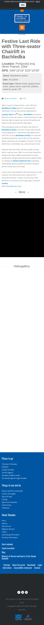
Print (24, 98)
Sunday (5, 114)
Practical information (10, 537)
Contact (37, 567)
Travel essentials (8, 548)
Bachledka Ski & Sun (14, 186)
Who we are (6, 526)
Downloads (31, 564)
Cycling (4, 499)
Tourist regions (7, 472)
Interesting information (10, 535)
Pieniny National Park (21, 161)
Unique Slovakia (8, 470)
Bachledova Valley (9, 108)
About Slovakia (8, 515)
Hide (23, 5)
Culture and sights (9, 494)
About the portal (18, 564)
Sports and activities (9, 502)
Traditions (6, 508)
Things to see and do (11, 485)
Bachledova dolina (9, 130)
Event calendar (7, 544)
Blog (3, 552)
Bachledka (28, 114)
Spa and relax (7, 496)
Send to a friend (10, 98)
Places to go (7, 458)
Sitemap (7, 564)
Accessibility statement (23, 567)
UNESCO (5, 467)
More (38, 1)
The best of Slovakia (9, 464)
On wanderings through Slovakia (14, 478)
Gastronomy (6, 505)
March (11, 114)
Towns (4, 532)
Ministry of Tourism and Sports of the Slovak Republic (19, 557)
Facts (4, 520)
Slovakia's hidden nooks (11, 475)
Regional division (8, 529)
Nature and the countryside (12, 491)
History (4, 523)
